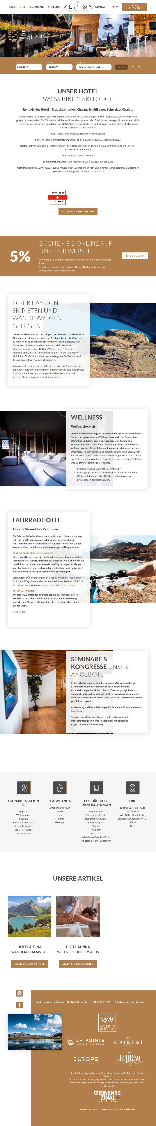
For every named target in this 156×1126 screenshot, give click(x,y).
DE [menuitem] (113, 7)
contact (101, 6)
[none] (114, 6)
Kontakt (75, 1073)
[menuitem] (114, 6)
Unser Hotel (17, 6)
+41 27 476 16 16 (101, 1002)
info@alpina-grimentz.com (129, 1002)
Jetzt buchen (134, 7)
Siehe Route (18, 611)
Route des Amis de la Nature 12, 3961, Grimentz (61, 1002)
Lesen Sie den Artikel (29, 963)
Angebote (54, 6)
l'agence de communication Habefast (118, 1109)
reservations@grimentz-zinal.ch (59, 584)
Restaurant (36, 6)
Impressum (84, 1073)
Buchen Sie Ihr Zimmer (78, 211)
